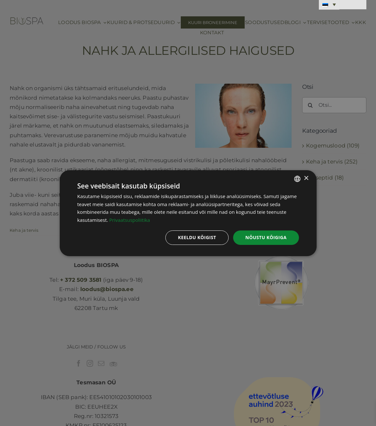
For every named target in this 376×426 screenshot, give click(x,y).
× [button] (306, 178)
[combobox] (297, 178)
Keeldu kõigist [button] (197, 237)
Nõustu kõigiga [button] (265, 237)
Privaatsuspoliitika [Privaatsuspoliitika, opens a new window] (129, 220)
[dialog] (188, 213)
